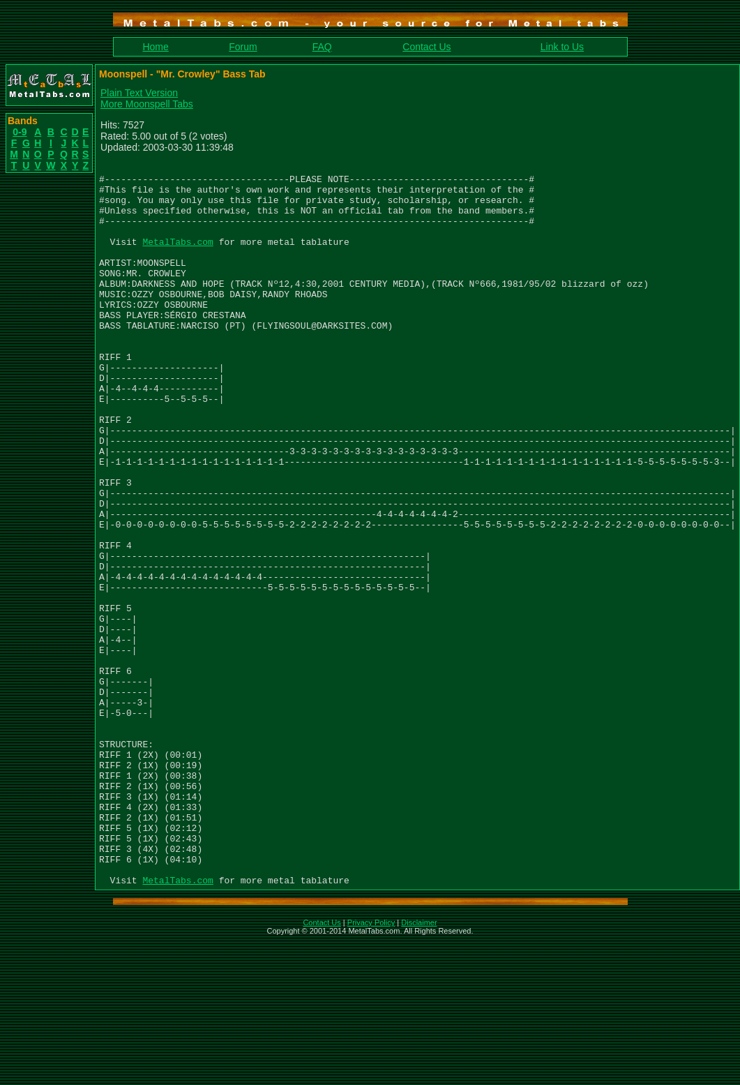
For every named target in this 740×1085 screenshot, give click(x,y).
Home (155, 46)
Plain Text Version (139, 92)
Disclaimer (419, 1067)
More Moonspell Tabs (146, 104)
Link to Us (562, 46)
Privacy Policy (371, 1067)
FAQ (322, 46)
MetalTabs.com (177, 258)
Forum (243, 46)
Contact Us (426, 46)
